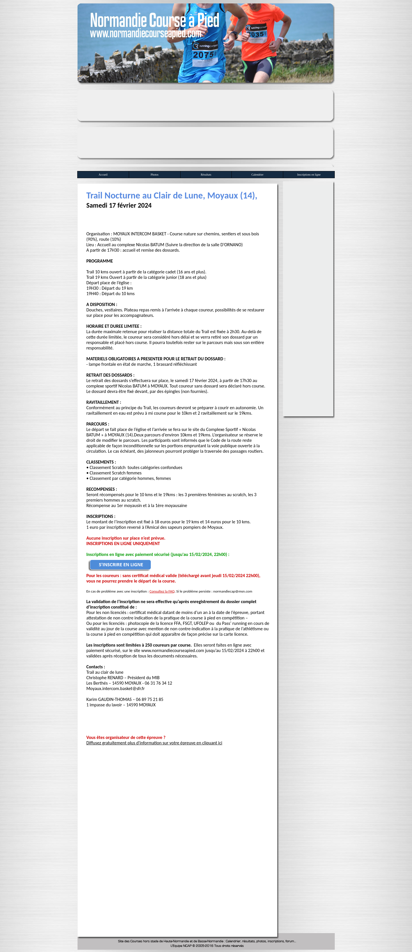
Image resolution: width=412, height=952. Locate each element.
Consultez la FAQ (162, 591)
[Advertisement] (206, 127)
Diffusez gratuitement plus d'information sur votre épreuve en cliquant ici (154, 743)
